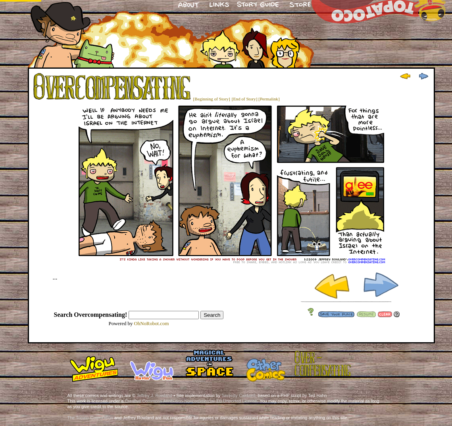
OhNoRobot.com (151, 323)
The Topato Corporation (90, 417)
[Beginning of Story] (211, 98)
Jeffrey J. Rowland (154, 395)
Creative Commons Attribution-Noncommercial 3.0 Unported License (191, 401)
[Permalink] (268, 98)
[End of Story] (245, 98)
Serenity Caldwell (239, 395)
